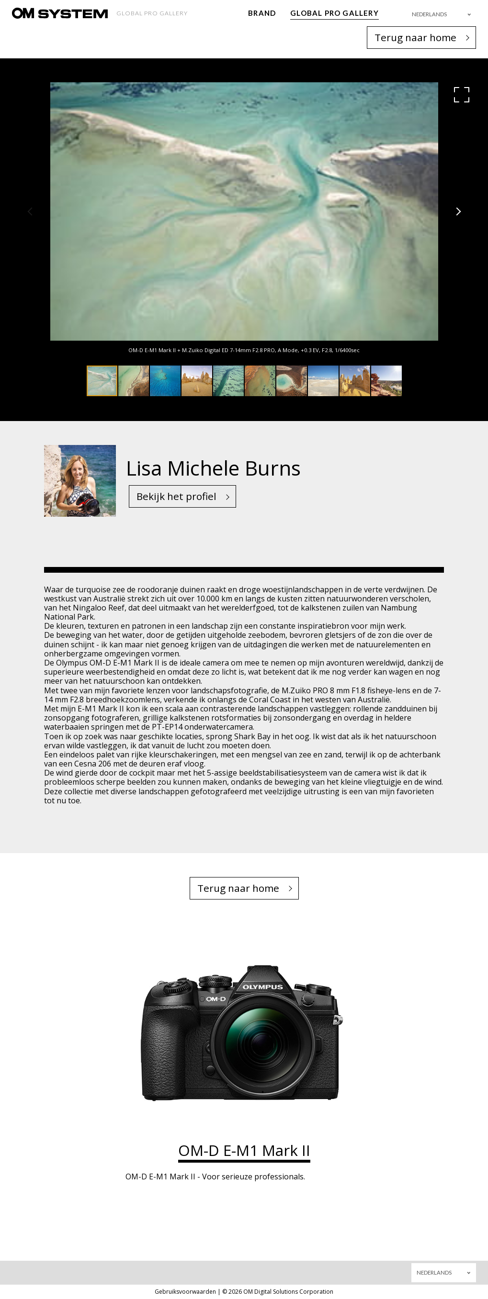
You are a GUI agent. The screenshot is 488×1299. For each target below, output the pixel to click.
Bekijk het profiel (176, 496)
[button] (461, 94)
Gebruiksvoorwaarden (185, 1292)
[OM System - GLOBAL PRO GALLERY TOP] (60, 13)
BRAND (262, 13)
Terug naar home (415, 37)
